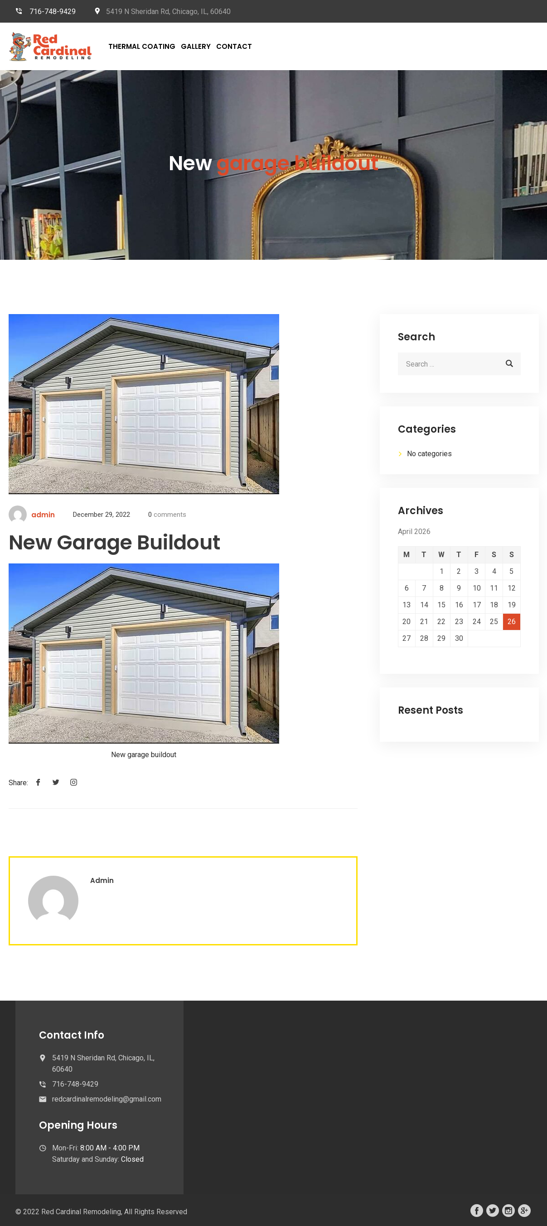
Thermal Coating (141, 46)
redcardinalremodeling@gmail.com (106, 1099)
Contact (234, 46)
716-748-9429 (52, 11)
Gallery (196, 46)
